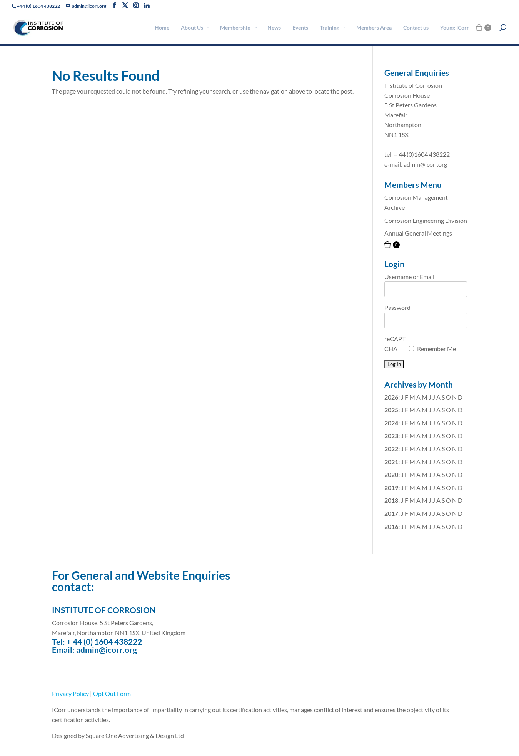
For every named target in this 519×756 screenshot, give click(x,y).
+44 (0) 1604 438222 (38, 6)
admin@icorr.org (106, 649)
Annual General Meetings (418, 233)
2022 (391, 448)
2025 (391, 409)
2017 (391, 513)
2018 (391, 500)
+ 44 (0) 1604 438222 (104, 641)
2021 (391, 461)
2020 (391, 474)
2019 (391, 487)
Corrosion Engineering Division (425, 220)
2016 (391, 526)
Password (397, 307)
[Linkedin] (146, 5)
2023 (391, 435)
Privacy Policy (70, 693)
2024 (391, 423)
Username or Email (409, 276)
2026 (391, 397)
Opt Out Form (112, 693)
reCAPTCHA (395, 343)
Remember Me (436, 348)
